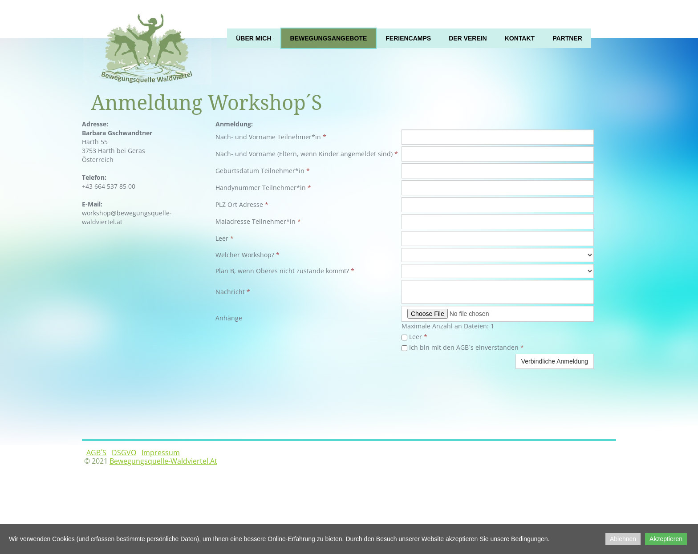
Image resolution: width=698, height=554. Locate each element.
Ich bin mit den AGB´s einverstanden (463, 347)
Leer (414, 336)
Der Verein (468, 38)
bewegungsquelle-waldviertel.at (163, 461)
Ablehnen (623, 538)
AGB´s (96, 452)
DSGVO (124, 452)
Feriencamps (408, 38)
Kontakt (520, 38)
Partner (567, 38)
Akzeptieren (665, 538)
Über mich (253, 38)
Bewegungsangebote (328, 38)
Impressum (161, 452)
